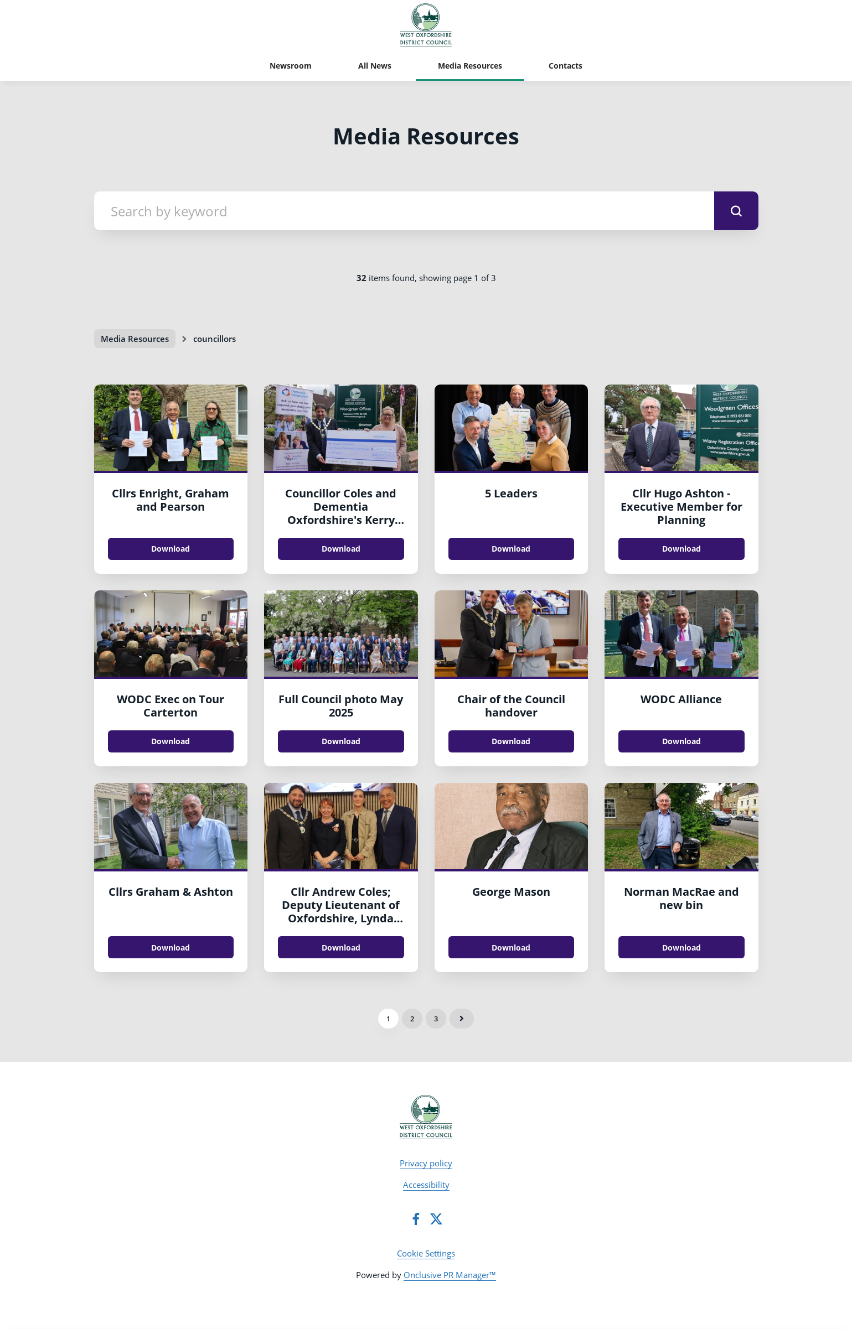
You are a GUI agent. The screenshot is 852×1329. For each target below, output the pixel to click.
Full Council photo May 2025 (340, 706)
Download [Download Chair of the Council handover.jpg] (511, 741)
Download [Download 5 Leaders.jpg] (511, 548)
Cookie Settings (426, 1253)
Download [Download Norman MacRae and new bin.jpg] (681, 947)
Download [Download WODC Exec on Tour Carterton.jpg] (170, 741)
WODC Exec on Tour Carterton (170, 706)
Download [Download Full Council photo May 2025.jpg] (341, 741)
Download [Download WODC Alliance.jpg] (681, 741)
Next (462, 1019)
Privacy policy (426, 1163)
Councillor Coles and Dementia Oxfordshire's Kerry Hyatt (340, 513)
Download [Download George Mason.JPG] (511, 947)
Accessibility (426, 1184)
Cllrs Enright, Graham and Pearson (170, 500)
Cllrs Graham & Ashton (171, 891)
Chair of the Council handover (511, 706)
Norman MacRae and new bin (681, 898)
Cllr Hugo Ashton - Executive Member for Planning (681, 506)
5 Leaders (511, 493)
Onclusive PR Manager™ (450, 1274)
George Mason (511, 891)
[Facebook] (416, 1219)
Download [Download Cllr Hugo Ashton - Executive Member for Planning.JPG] (681, 548)
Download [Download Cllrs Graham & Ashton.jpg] (170, 947)
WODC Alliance (681, 699)
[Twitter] (436, 1219)
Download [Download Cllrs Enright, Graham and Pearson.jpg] (170, 548)
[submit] (736, 210)
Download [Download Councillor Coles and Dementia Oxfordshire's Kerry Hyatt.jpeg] (341, 548)
